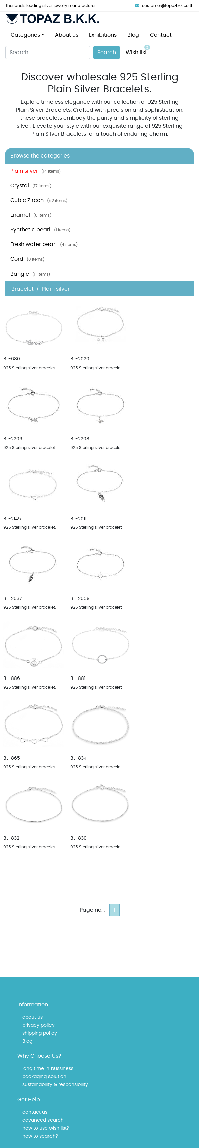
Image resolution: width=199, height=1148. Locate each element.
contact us (34, 1112)
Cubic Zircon (38, 200)
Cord (27, 259)
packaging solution (44, 1076)
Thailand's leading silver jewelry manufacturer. (51, 6)
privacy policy (38, 1025)
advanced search (43, 1120)
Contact (161, 35)
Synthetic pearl (40, 229)
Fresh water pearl (44, 244)
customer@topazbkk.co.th (164, 6)
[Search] (47, 52)
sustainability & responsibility (55, 1084)
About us (66, 35)
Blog (133, 35)
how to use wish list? (45, 1128)
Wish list (138, 50)
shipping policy (39, 1033)
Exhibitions (103, 35)
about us (32, 1017)
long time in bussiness (47, 1068)
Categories (25, 35)
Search (106, 52)
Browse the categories (40, 156)
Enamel (30, 215)
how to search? (40, 1136)
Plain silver (35, 171)
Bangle (30, 274)
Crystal (30, 185)
